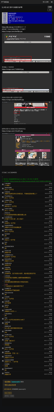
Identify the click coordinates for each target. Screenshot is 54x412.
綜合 (14, 382)
